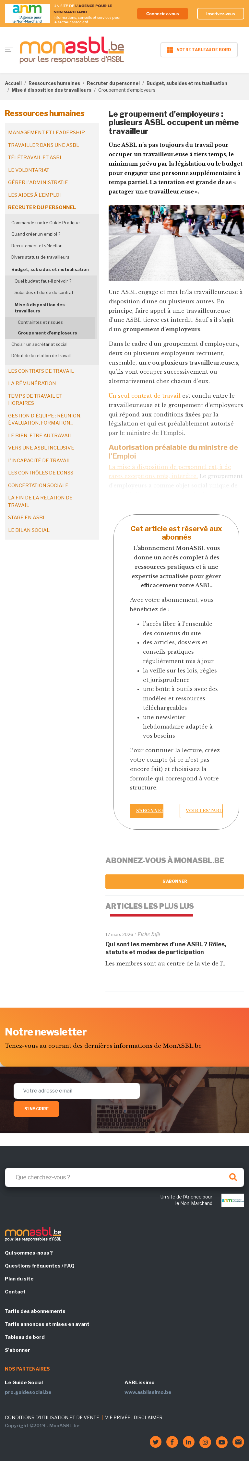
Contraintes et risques (40, 322)
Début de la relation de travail (41, 355)
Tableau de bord (25, 1337)
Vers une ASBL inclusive (41, 448)
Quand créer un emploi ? (35, 234)
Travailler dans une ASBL (43, 145)
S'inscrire (36, 1108)
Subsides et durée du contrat (44, 292)
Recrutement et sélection (37, 245)
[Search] (124, 1177)
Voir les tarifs (204, 810)
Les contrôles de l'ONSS (40, 473)
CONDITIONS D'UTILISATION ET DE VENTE (52, 1417)
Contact (15, 1292)
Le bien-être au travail (40, 435)
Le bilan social (29, 530)
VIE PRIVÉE (117, 1417)
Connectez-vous (162, 13)
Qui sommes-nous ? (29, 1253)
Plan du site (19, 1279)
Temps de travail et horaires (35, 399)
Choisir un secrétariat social (39, 344)
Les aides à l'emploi (34, 195)
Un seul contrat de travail (145, 395)
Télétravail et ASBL (35, 157)
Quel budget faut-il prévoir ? (43, 281)
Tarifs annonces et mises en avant (47, 1324)
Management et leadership (46, 132)
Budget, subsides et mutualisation (187, 83)
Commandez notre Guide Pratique (45, 222)
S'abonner (174, 881)
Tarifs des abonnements (35, 1311)
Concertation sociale (38, 485)
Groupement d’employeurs (47, 332)
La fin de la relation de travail (40, 501)
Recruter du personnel (113, 83)
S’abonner (149, 810)
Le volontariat (28, 170)
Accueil (13, 83)
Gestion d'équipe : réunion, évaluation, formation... (44, 419)
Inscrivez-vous (220, 13)
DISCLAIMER (148, 1417)
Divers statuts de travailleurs (40, 257)
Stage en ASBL (27, 517)
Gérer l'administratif (38, 182)
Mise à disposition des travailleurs (51, 90)
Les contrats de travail (41, 371)
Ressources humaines (54, 83)
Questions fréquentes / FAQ (40, 1266)
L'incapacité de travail (39, 460)
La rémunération (32, 383)
